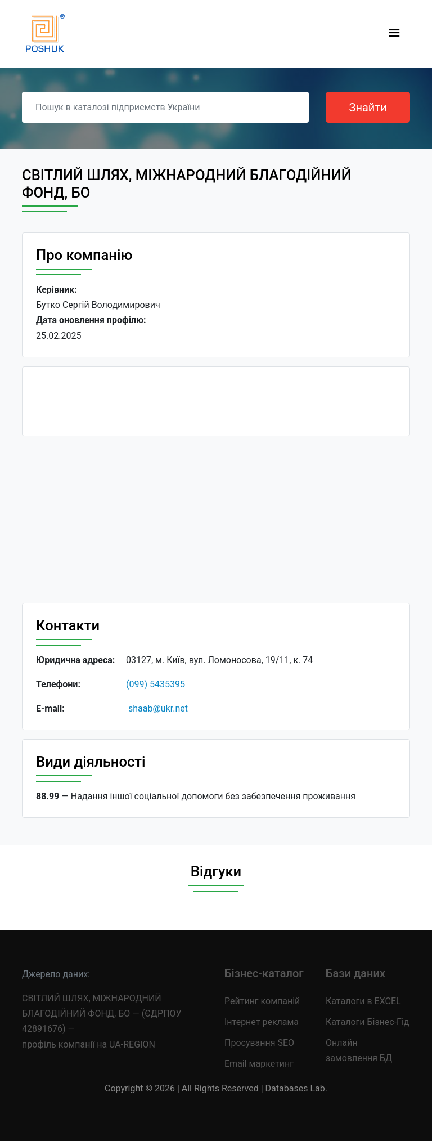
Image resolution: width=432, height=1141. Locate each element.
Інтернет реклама (261, 1022)
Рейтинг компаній (262, 1001)
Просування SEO (259, 1042)
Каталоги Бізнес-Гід (367, 1022)
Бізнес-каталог (264, 973)
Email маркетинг (259, 1063)
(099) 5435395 (155, 684)
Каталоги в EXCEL (363, 1001)
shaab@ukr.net (158, 708)
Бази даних (355, 973)
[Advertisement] (216, 524)
